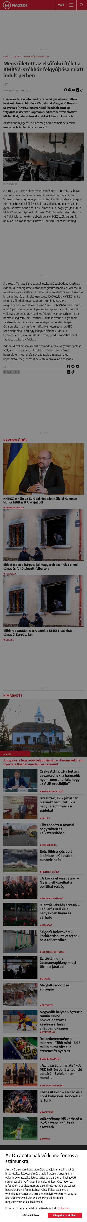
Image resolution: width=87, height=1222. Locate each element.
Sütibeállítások (30, 1215)
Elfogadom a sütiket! (64, 1215)
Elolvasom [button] (63, 1208)
